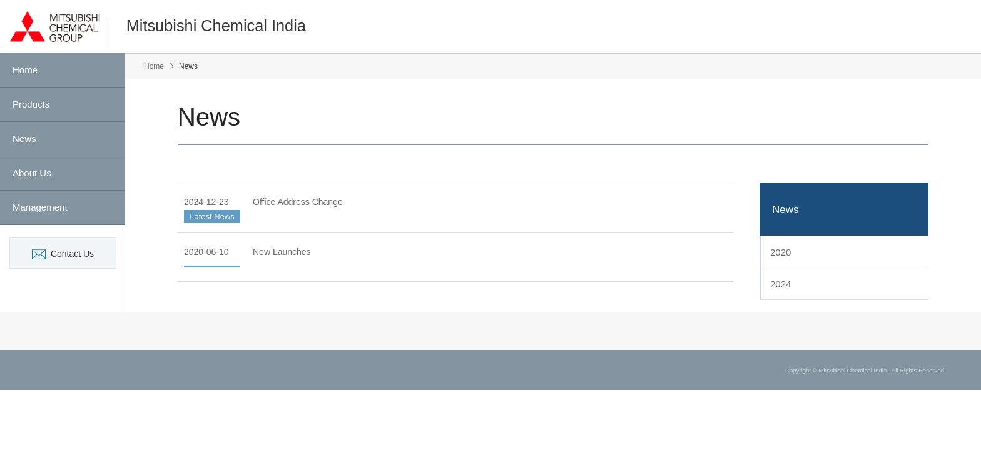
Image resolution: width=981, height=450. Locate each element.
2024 (780, 284)
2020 (780, 252)
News (785, 210)
